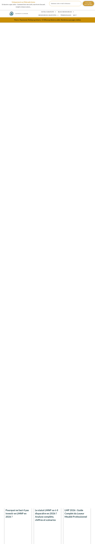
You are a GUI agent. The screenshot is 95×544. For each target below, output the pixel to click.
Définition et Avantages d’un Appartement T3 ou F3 (18, 277)
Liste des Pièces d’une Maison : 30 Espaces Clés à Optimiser (17, 216)
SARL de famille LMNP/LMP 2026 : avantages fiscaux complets (82, 523)
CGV (45, 540)
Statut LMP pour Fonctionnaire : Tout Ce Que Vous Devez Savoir (82, 507)
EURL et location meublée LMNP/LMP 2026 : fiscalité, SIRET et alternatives (81, 515)
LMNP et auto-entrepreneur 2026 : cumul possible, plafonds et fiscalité (82, 490)
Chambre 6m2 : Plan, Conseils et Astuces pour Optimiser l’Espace (47, 346)
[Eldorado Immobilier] (11, 13)
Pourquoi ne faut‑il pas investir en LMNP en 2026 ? (17, 32)
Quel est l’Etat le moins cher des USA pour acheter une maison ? (76, 216)
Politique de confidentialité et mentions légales (72, 540)
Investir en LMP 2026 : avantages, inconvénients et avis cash (82, 498)
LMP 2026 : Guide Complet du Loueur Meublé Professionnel (76, 32)
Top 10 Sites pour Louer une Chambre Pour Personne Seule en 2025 (18, 337)
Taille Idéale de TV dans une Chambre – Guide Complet (18, 156)
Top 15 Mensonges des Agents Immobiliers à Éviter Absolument (46, 219)
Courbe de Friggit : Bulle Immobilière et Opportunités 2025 (77, 156)
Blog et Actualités (82, 480)
